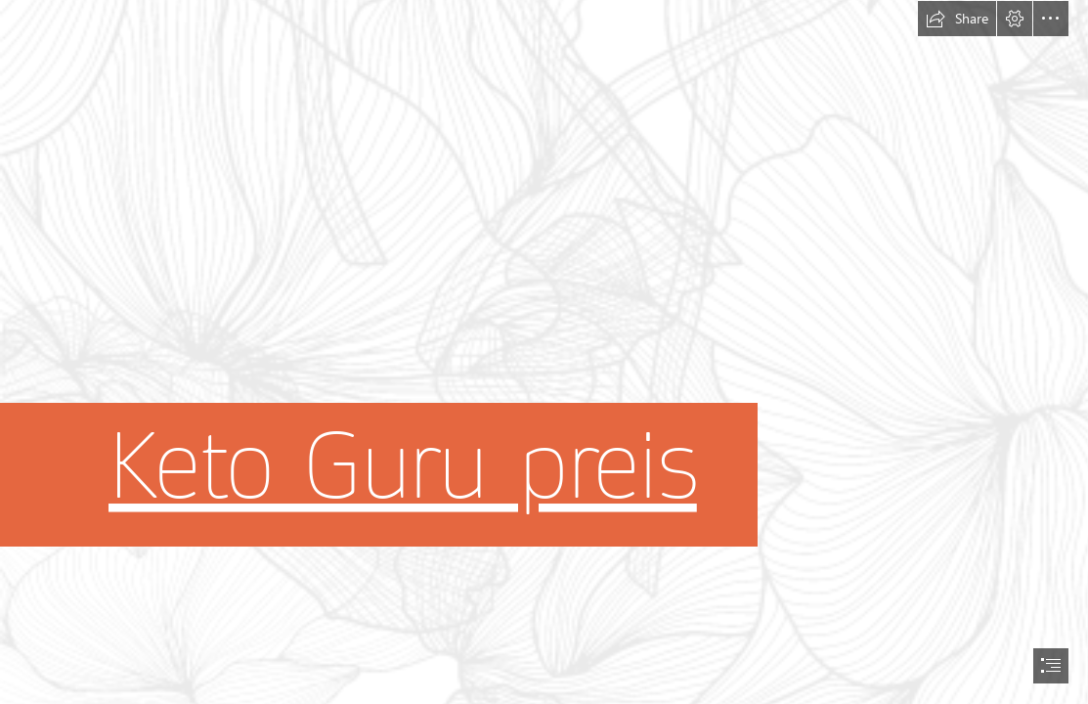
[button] (957, 18)
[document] (544, 352)
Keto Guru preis (403, 467)
